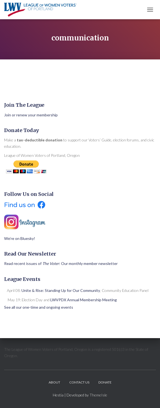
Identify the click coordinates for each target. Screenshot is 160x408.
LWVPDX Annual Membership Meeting (83, 299)
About (54, 382)
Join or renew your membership (31, 115)
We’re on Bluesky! (19, 238)
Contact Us (79, 382)
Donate (105, 382)
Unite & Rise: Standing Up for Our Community (60, 290)
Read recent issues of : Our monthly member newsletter (61, 263)
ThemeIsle (98, 395)
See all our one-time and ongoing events (38, 307)
